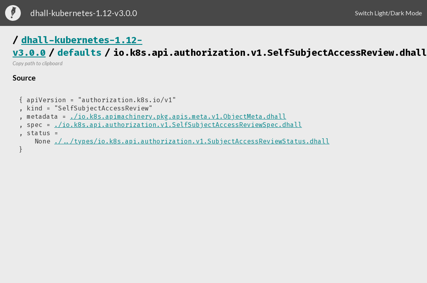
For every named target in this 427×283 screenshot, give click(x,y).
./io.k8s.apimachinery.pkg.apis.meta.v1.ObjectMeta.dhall (178, 116)
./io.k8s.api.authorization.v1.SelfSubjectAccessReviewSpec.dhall (178, 125)
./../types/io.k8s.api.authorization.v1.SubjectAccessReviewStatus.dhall (191, 141)
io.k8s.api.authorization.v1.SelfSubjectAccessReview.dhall (270, 52)
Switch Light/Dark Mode (388, 13)
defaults (79, 52)
